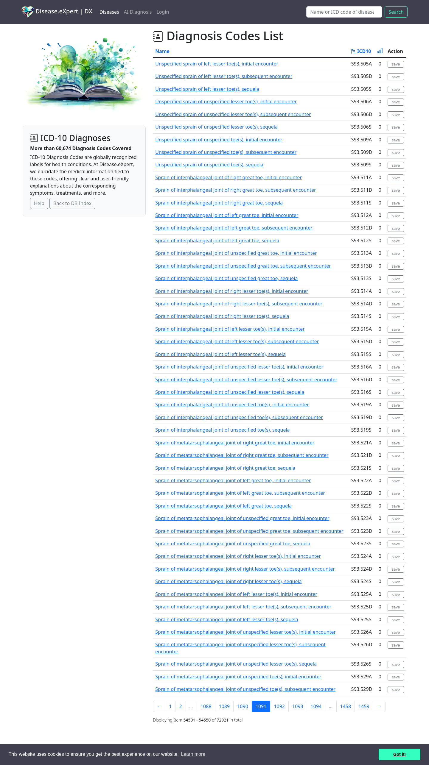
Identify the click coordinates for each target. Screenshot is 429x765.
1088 (206, 706)
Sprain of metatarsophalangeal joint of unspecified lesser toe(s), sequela (236, 664)
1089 (224, 706)
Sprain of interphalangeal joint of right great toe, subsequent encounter (235, 190)
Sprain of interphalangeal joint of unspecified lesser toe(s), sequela (229, 392)
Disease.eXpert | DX (56, 12)
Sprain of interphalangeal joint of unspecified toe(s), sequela (222, 430)
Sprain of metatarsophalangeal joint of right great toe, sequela (225, 468)
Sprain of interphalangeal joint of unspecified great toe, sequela (226, 278)
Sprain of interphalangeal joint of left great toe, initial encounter (226, 215)
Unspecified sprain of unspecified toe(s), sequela (209, 164)
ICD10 (361, 51)
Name (162, 51)
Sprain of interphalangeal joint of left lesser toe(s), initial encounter (230, 329)
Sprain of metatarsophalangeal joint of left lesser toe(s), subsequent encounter (243, 606)
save (396, 64)
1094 (316, 706)
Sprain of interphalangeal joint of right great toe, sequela (219, 202)
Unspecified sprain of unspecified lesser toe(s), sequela (216, 127)
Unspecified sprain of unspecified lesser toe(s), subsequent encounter (233, 114)
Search (396, 12)
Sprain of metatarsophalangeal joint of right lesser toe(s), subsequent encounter (245, 569)
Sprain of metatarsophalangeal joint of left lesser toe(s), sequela (226, 619)
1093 (297, 706)
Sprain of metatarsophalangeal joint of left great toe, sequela (223, 505)
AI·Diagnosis (138, 12)
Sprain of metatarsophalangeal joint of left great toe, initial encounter (233, 480)
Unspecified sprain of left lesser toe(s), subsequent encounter (223, 76)
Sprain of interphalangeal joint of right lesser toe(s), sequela (222, 316)
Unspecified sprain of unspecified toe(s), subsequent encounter (225, 152)
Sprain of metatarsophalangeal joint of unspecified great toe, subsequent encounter (249, 531)
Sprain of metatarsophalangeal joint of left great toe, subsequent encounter (240, 493)
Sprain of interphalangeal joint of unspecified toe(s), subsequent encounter (239, 417)
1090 (242, 706)
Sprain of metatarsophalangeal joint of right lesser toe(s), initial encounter (238, 556)
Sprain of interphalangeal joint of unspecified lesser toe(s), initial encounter (239, 366)
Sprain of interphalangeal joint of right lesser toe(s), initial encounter (231, 291)
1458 (345, 706)
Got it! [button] (399, 754)
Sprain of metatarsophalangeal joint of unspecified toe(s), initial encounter (238, 676)
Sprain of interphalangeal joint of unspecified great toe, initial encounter (236, 253)
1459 (363, 706)
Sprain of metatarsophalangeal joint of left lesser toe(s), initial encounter (236, 594)
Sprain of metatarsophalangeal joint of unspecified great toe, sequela (232, 543)
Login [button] (162, 12)
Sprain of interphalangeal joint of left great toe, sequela (217, 240)
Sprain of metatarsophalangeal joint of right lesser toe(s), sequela (228, 581)
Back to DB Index (72, 203)
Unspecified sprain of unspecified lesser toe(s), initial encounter (226, 101)
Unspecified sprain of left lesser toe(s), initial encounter (216, 63)
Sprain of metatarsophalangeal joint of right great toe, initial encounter (234, 442)
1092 (279, 706)
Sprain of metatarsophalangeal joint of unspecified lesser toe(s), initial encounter (245, 632)
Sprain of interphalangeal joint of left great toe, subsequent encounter (233, 227)
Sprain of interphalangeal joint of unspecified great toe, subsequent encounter (243, 266)
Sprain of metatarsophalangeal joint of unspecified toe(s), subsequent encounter (245, 689)
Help (39, 203)
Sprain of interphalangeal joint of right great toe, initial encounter (228, 177)
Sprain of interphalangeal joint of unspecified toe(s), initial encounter (232, 404)
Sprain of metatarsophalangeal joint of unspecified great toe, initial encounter (242, 518)
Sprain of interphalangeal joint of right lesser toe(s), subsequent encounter (238, 303)
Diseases (109, 12)
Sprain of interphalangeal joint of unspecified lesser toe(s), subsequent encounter (246, 379)
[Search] (344, 12)
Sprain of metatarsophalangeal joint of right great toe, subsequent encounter (241, 455)
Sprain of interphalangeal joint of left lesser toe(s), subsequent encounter (237, 341)
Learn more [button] (193, 754)
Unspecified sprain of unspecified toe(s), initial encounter (218, 139)
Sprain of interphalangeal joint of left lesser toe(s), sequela (220, 354)
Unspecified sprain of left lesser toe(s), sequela (207, 89)
